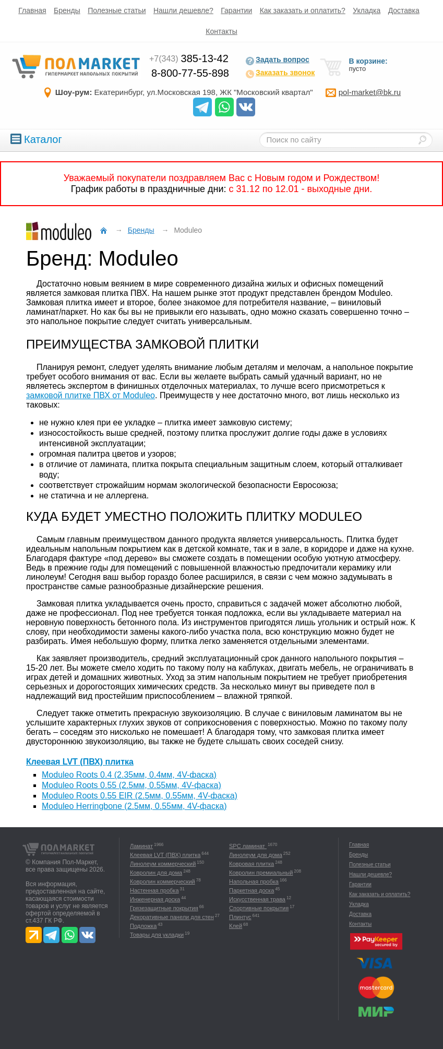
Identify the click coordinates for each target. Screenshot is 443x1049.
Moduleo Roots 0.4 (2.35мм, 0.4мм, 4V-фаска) (129, 774)
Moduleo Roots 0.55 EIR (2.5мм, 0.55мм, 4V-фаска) (139, 795)
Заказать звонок (280, 73)
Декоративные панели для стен (172, 917)
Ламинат (141, 846)
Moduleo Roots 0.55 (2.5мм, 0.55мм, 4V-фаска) (131, 785)
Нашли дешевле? (183, 10)
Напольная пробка (254, 881)
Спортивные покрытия (259, 908)
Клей (235, 926)
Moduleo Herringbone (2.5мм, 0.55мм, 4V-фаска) (134, 806)
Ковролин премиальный (261, 872)
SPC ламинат (248, 846)
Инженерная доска (155, 899)
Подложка (143, 926)
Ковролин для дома (156, 872)
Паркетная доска (251, 890)
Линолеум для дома (255, 855)
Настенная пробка (154, 890)
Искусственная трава (257, 899)
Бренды (67, 10)
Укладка (366, 10)
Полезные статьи (117, 10)
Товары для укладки (157, 935)
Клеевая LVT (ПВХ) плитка (80, 761)
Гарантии (236, 10)
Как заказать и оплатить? (302, 10)
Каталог (36, 139)
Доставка (404, 10)
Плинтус (240, 917)
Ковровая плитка (251, 864)
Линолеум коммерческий (163, 864)
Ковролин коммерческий (162, 881)
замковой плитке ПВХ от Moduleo (90, 395)
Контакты (221, 31)
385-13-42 (189, 58)
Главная (32, 10)
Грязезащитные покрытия (164, 908)
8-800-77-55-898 (190, 73)
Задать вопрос (277, 60)
